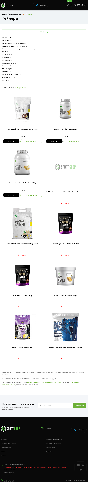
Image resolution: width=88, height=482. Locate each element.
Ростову (41, 382)
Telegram (40, 5)
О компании (4, 437)
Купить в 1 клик (31, 141)
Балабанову (75, 382)
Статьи (3, 450)
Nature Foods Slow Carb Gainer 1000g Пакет (22, 129)
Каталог (47, 427)
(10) (7, 69)
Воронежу (48, 382)
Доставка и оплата (6, 445)
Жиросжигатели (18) (9, 63)
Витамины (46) (7, 71)
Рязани (29, 382)
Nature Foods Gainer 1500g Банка (65, 129)
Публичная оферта (50, 445)
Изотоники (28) (7, 60)
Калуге (60, 382)
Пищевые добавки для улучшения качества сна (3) (19, 49)
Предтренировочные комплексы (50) (14, 46)
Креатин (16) (6, 57)
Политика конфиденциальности (54, 437)
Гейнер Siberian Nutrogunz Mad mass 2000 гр (65, 347)
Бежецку (12, 384)
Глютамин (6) (6, 66)
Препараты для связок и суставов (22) (15, 43)
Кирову (54, 382)
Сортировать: (9, 87)
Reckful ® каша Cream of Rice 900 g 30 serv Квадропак (65, 192)
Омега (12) (5, 52)
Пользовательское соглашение (53, 441)
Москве (35, 382)
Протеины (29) (7, 40)
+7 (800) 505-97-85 (9, 478)
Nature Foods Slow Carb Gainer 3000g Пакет (22, 243)
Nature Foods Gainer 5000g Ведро (66, 295)
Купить (11, 141)
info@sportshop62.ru (9, 470)
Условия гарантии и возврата (8, 441)
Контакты (3, 454)
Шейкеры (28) (6, 37)
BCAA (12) (5, 80)
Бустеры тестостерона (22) (11, 74)
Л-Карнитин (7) (7, 54)
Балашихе (5, 384)
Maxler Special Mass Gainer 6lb (22, 347)
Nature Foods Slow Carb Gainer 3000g (22, 183)
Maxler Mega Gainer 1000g (22, 295)
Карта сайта (49, 450)
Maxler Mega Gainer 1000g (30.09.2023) (65, 243)
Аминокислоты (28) (8, 77)
